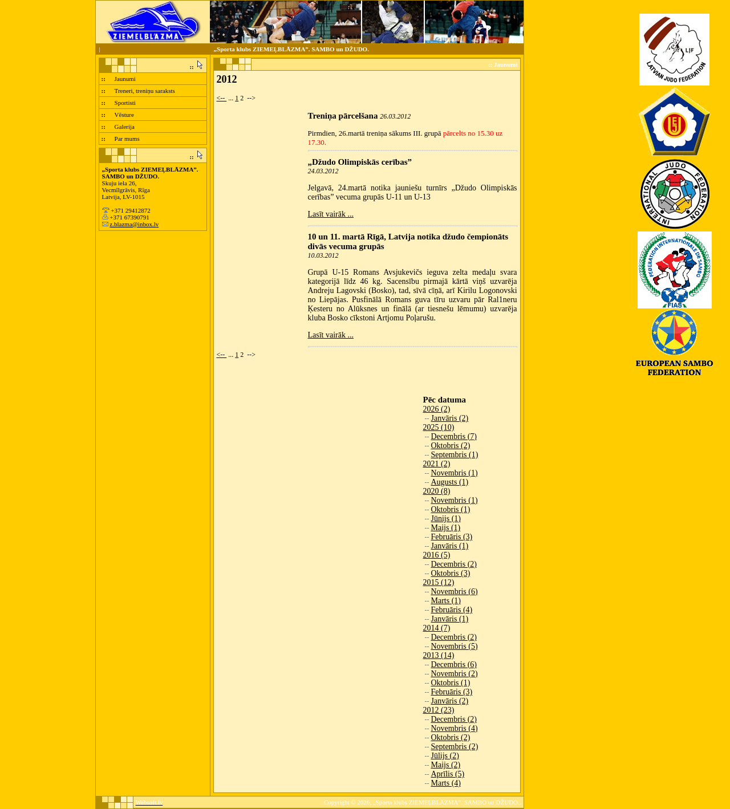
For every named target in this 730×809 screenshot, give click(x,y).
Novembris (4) (454, 728)
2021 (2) (437, 464)
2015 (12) (439, 582)
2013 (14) (439, 655)
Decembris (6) (454, 664)
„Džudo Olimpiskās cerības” (360, 161)
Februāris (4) (452, 609)
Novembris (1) (454, 473)
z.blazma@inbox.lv (134, 224)
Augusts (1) (450, 482)
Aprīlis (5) (448, 774)
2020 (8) (437, 491)
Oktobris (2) (451, 445)
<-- (222, 98)
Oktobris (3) (451, 573)
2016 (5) (437, 555)
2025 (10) (439, 427)
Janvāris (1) (450, 546)
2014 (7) (437, 628)
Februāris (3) (452, 536)
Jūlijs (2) (445, 755)
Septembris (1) (454, 454)
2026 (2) (437, 409)
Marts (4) (446, 783)
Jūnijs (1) (446, 518)
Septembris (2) (454, 746)
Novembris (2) (454, 673)
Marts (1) (446, 600)
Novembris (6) (454, 591)
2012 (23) (439, 710)
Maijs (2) (446, 765)
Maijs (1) (446, 527)
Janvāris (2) (450, 418)
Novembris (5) (454, 646)
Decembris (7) (454, 436)
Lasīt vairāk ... (331, 214)
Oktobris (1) (451, 509)
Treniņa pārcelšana (343, 115)
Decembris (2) (454, 564)
